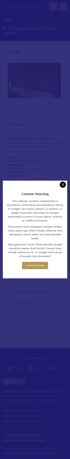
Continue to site (35, 265)
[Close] (63, 185)
